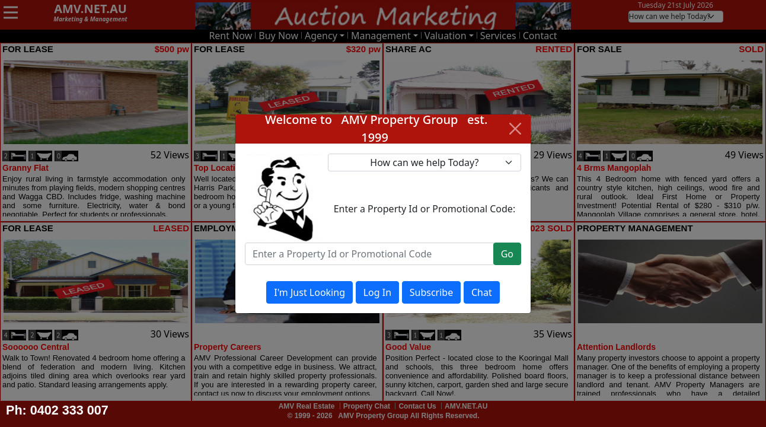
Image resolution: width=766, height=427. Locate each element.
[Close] (515, 128)
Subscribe (431, 292)
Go (507, 253)
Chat (481, 292)
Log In (377, 292)
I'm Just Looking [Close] (309, 292)
